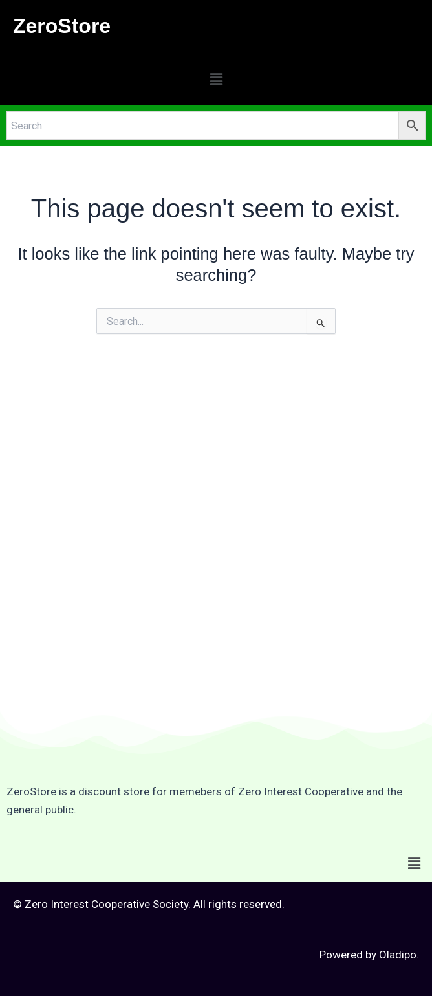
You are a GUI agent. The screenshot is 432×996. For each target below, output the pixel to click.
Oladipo (397, 954)
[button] (216, 79)
